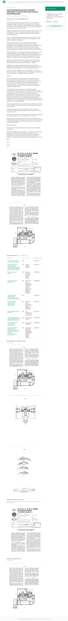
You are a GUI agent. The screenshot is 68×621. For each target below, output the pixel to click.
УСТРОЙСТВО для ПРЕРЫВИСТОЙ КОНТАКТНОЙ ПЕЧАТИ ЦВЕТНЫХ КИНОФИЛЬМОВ (14, 297)
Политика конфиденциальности (26, 619)
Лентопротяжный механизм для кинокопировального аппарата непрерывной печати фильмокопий (14, 267)
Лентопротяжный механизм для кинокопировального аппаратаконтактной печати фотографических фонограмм (13, 331)
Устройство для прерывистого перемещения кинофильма (12, 303)
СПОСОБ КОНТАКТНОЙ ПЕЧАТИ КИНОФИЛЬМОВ (13, 261)
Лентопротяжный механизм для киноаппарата (12, 324)
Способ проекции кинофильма (12, 281)
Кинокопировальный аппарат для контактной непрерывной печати (14, 319)
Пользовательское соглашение (42, 619)
